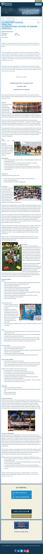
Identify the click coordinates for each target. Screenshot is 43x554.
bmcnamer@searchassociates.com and (30, 474)
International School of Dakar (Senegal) (19, 27)
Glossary (15, 545)
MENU (38, 4)
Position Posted (4, 33)
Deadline (16, 33)
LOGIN (38, 1)
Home (3, 545)
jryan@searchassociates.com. (7, 476)
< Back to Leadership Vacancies (8, 21)
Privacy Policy (8, 545)
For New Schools (14, 491)
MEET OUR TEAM (21, 511)
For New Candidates (15, 495)
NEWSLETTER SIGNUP (21, 516)
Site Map (20, 545)
